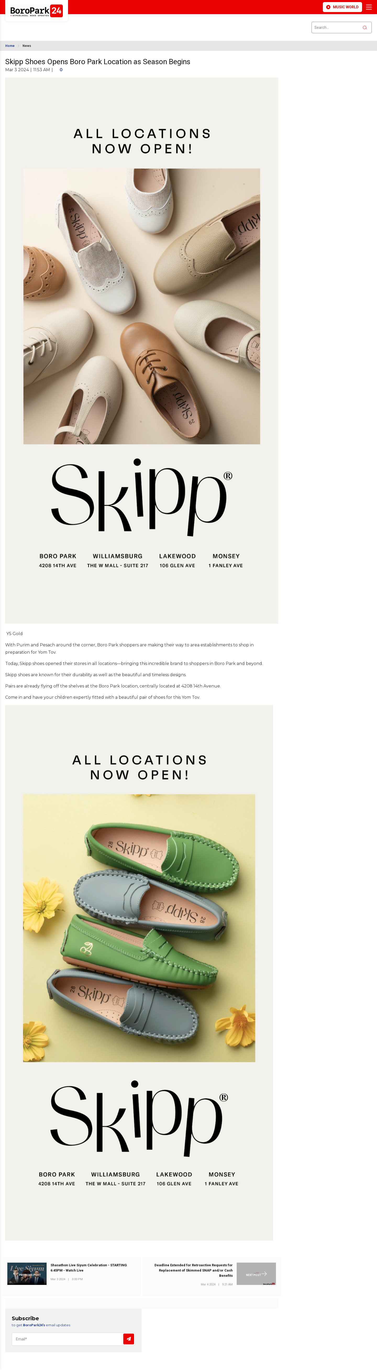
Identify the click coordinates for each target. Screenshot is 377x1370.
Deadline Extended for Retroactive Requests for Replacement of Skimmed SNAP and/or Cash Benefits (193, 1270)
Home (10, 46)
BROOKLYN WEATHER (52, 24)
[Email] (73, 1339)
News (27, 46)
